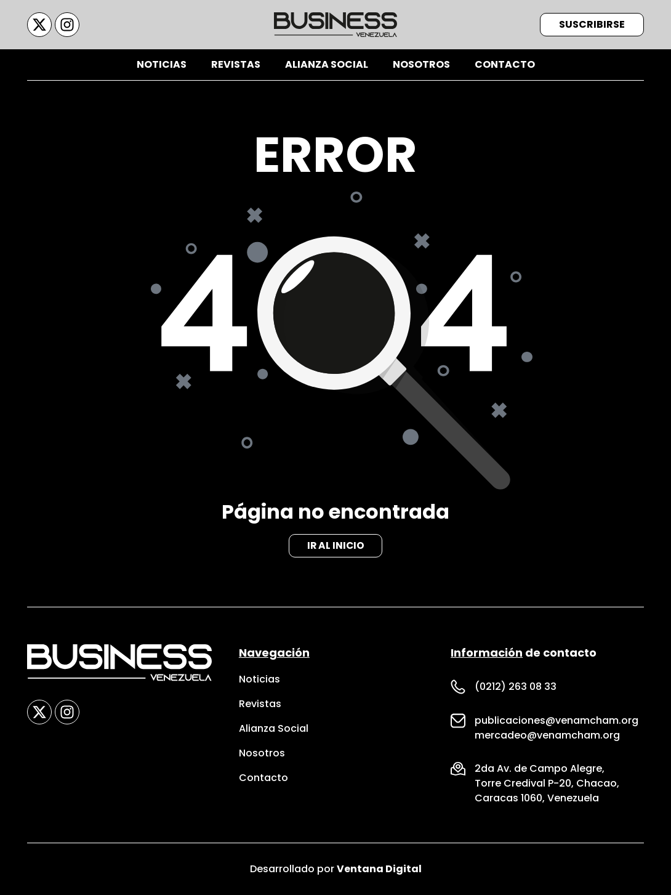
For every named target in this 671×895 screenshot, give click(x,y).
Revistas (235, 64)
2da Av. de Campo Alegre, (540, 768)
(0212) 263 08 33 (515, 686)
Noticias (162, 64)
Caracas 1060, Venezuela (537, 798)
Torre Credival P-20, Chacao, (547, 783)
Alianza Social (326, 64)
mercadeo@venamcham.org (547, 735)
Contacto (505, 64)
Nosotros (421, 64)
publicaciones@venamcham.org (556, 720)
